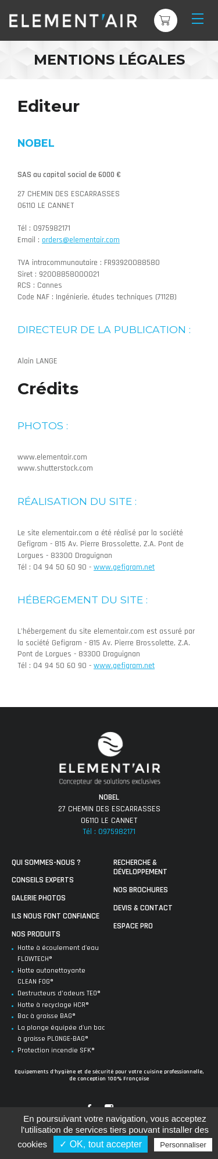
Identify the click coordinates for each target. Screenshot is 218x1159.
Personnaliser (183, 1144)
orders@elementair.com (81, 240)
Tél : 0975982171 (109, 831)
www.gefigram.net (124, 567)
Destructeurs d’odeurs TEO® (59, 993)
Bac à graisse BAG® (46, 1016)
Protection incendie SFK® (56, 1050)
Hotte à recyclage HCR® (53, 1005)
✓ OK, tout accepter (100, 1144)
